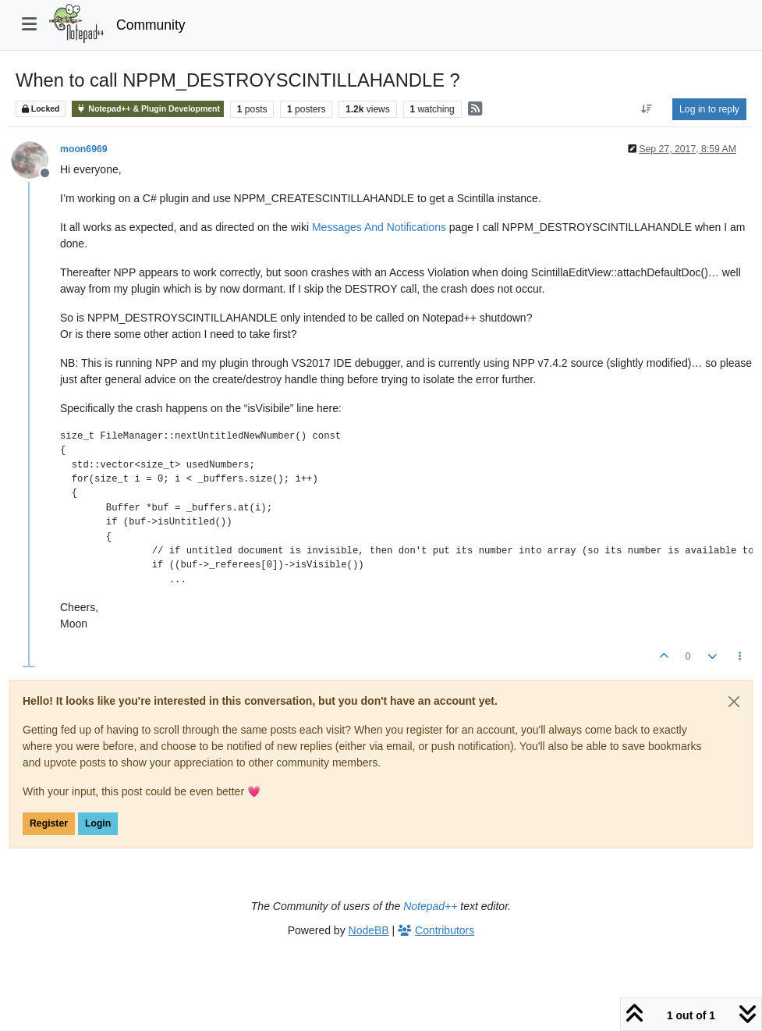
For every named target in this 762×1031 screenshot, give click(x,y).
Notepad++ (430, 906)
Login (98, 823)
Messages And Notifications (379, 227)
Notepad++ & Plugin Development (148, 109)
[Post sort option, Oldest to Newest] (647, 109)
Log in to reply (709, 109)
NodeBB (369, 930)
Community (151, 25)
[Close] (734, 702)
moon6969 (84, 149)
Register (49, 823)
